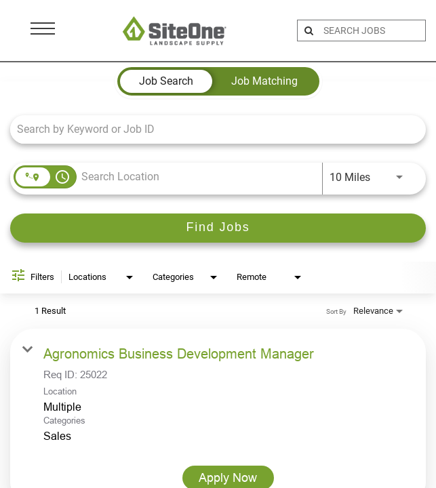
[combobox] (211, 129)
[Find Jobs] (218, 228)
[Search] (218, 228)
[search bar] (372, 30)
